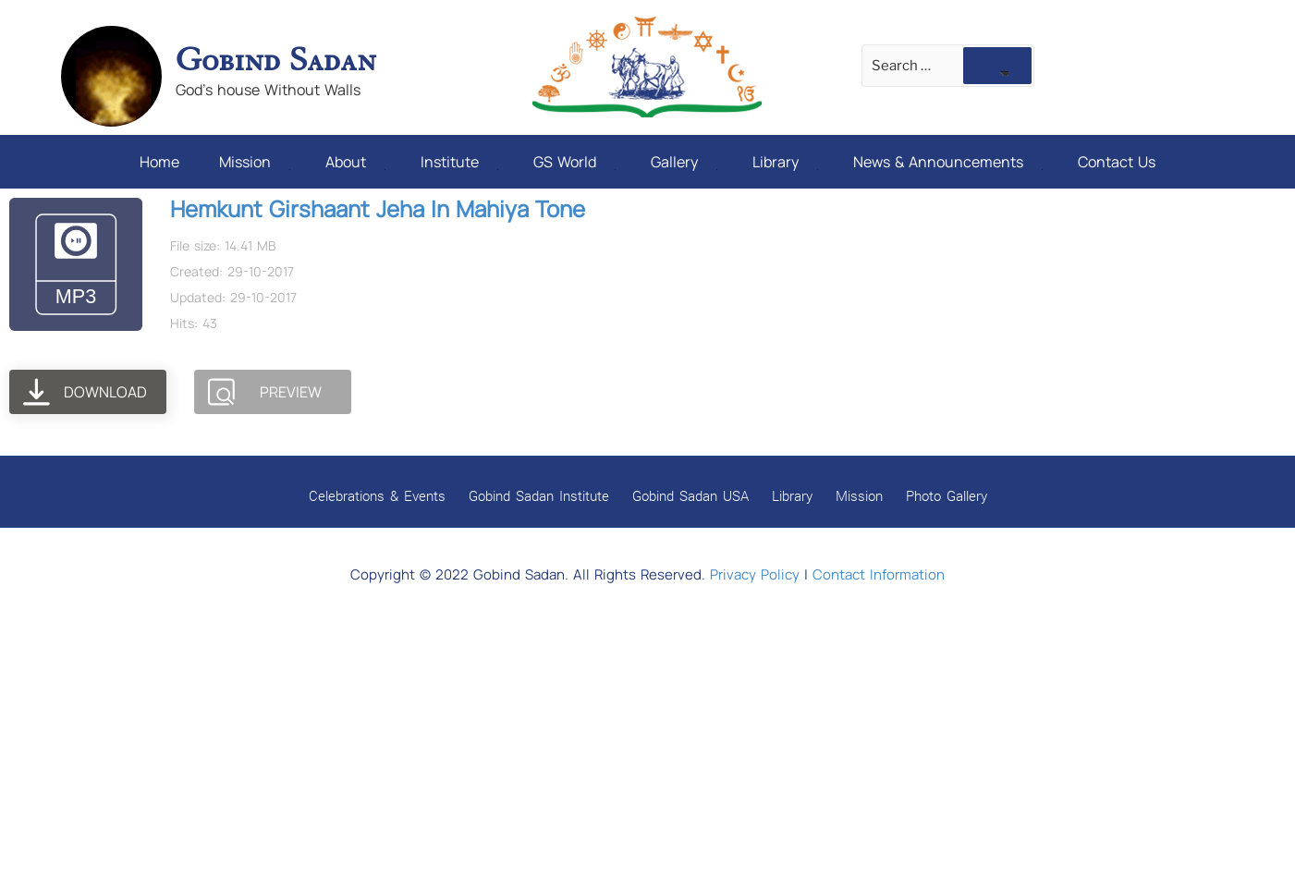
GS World (574, 162)
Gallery (684, 162)
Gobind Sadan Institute (539, 495)
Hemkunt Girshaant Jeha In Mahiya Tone (377, 208)
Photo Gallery (946, 495)
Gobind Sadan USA (690, 495)
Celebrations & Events (377, 495)
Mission (254, 162)
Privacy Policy (755, 574)
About (355, 162)
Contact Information (878, 574)
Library (785, 162)
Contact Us (1116, 162)
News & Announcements (948, 162)
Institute (459, 162)
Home (159, 162)
